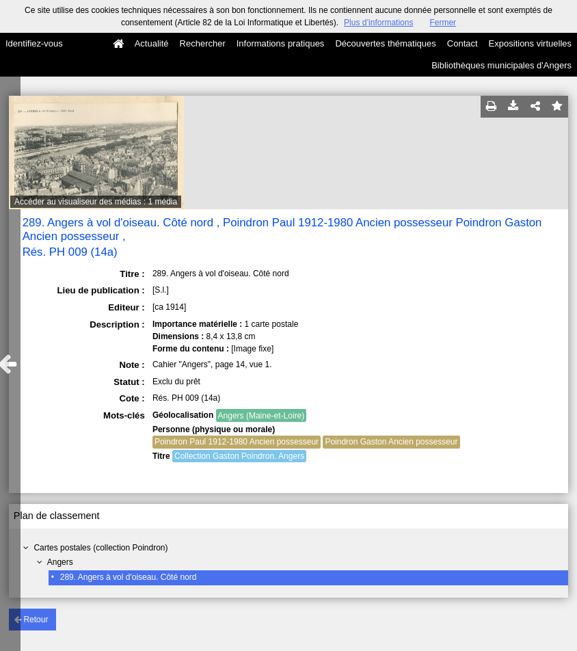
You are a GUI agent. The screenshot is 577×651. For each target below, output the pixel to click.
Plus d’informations (378, 22)
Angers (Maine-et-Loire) (261, 416)
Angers (60, 562)
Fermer (442, 22)
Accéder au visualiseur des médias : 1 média (95, 202)
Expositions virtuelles (530, 43)
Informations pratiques (281, 43)
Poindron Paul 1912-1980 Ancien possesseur (237, 442)
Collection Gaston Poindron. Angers (239, 456)
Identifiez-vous (34, 43)
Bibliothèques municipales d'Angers (501, 65)
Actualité (152, 43)
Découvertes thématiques (385, 43)
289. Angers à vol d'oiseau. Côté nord (128, 577)
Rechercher (203, 43)
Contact (462, 43)
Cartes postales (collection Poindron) (100, 548)
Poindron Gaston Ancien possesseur (391, 442)
